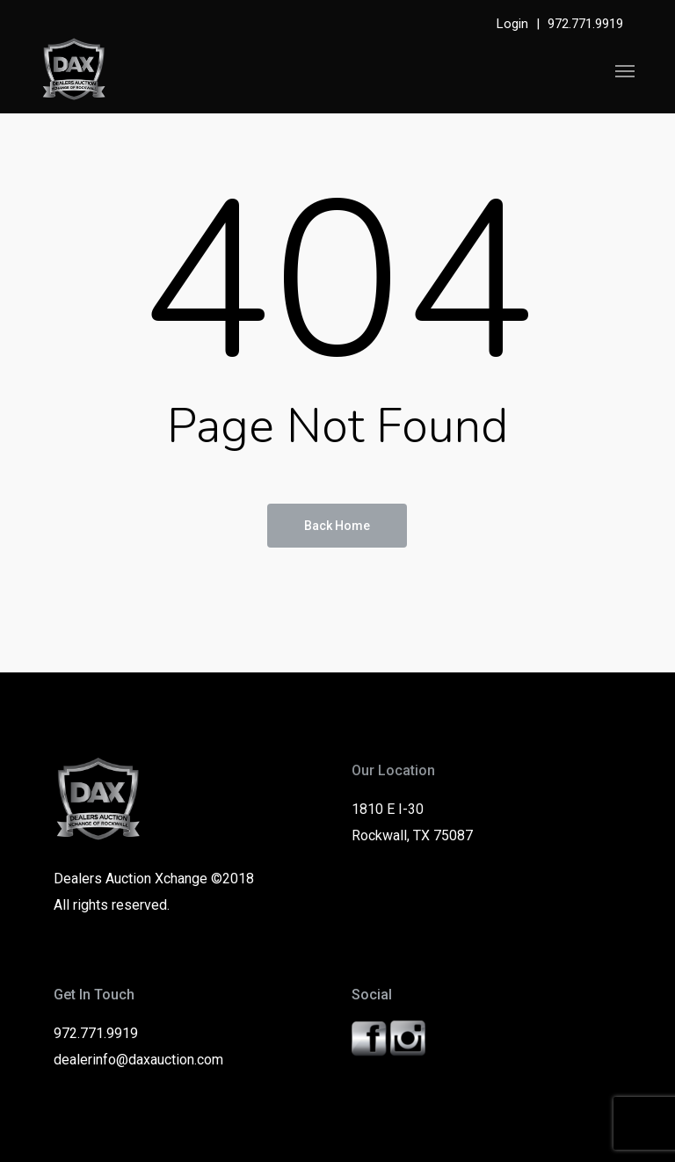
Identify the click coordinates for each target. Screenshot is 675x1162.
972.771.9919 (585, 24)
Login (512, 24)
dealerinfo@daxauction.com (138, 1059)
